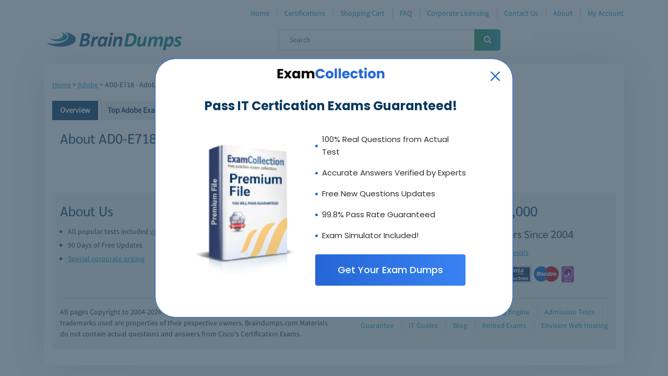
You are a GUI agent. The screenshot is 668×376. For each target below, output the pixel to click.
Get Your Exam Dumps (390, 269)
